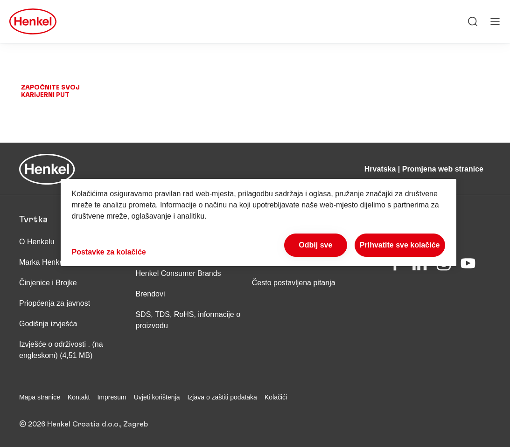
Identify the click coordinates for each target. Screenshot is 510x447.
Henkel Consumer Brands (178, 273)
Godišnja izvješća (48, 324)
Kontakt (79, 397)
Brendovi (150, 294)
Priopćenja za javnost (55, 303)
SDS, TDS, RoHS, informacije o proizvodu (187, 320)
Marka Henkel (42, 262)
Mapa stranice (39, 397)
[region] (258, 222)
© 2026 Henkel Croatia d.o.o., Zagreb (83, 424)
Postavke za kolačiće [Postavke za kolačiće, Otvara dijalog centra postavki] (109, 252)
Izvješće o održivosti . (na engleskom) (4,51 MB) (61, 349)
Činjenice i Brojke (48, 283)
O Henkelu (37, 242)
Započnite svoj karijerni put (50, 91)
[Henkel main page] (32, 21)
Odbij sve (315, 245)
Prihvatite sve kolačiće (400, 245)
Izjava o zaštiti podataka (222, 397)
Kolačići (276, 397)
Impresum (111, 397)
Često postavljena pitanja (293, 283)
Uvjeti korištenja (157, 397)
